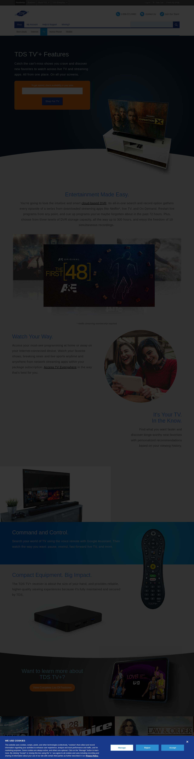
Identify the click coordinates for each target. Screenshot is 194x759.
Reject (147, 747)
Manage (122, 747)
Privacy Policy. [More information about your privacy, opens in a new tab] (92, 756)
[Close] (187, 741)
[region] (97, 747)
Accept (172, 747)
